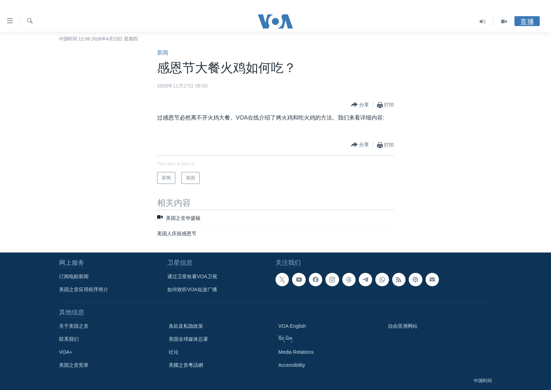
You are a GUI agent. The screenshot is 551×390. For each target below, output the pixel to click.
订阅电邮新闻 (74, 276)
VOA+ (65, 352)
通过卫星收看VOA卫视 (192, 276)
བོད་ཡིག (285, 339)
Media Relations (295, 352)
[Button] (360, 105)
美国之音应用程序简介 (83, 289)
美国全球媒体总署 (188, 339)
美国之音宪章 (74, 365)
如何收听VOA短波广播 (192, 289)
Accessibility (291, 365)
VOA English (292, 326)
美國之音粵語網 (186, 365)
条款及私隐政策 (186, 326)
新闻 (162, 53)
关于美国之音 (74, 326)
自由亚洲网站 (402, 326)
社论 (174, 352)
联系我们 (69, 339)
